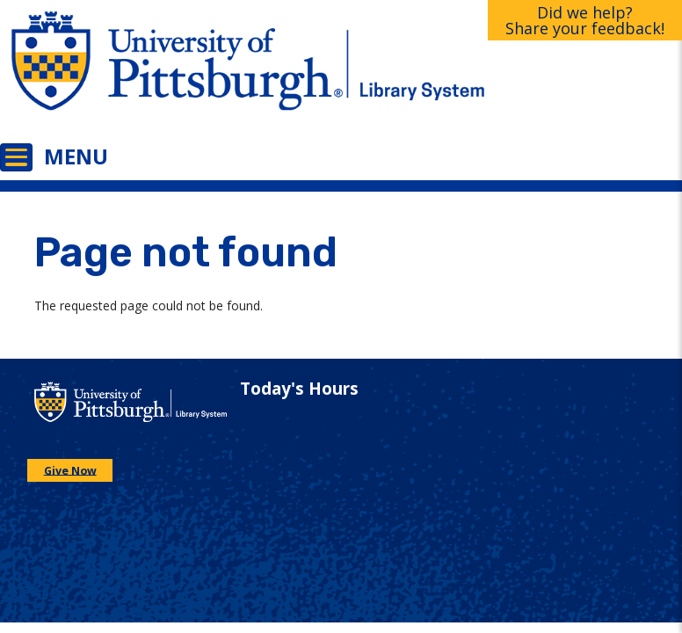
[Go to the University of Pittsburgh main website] (170, 73)
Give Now (70, 469)
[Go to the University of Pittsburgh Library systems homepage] (511, 73)
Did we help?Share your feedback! (584, 20)
